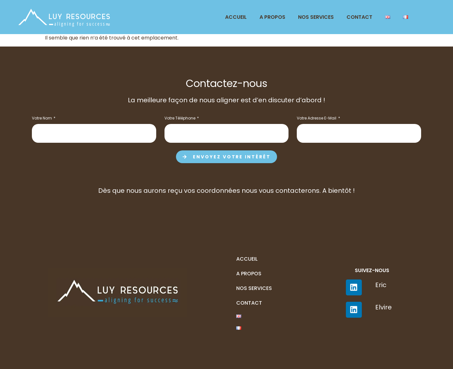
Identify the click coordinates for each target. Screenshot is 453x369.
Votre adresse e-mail (317, 118)
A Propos (272, 17)
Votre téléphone (180, 118)
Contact (359, 17)
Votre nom (42, 118)
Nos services (316, 17)
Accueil (236, 17)
